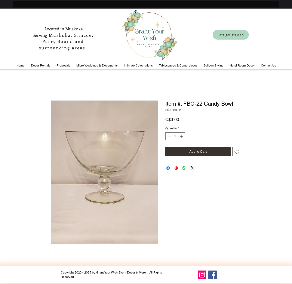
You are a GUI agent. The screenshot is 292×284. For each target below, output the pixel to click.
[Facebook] (212, 275)
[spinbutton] (175, 136)
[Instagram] (202, 275)
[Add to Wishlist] (236, 151)
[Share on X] (192, 168)
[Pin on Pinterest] (176, 168)
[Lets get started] (231, 35)
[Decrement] (168, 136)
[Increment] (181, 136)
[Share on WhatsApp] (184, 168)
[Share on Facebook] (168, 168)
